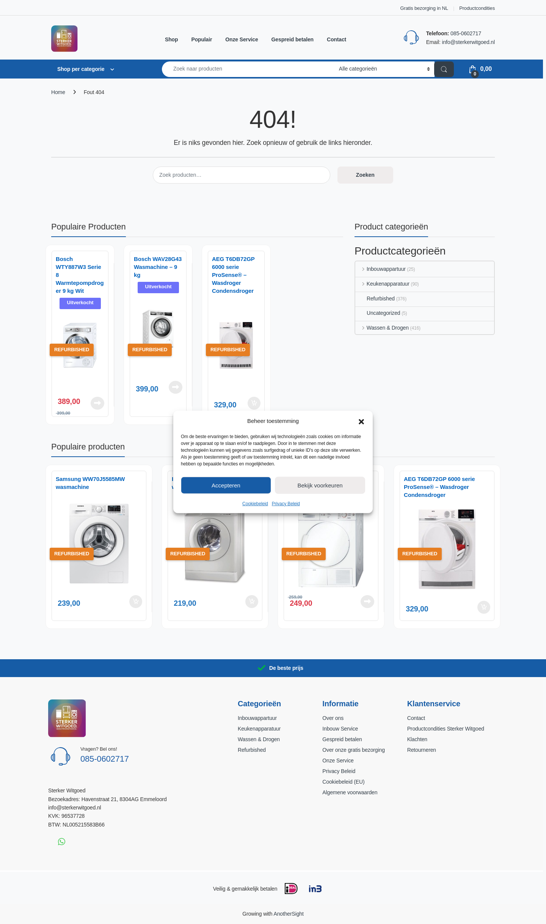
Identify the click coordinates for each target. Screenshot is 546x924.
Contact (336, 39)
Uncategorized (377, 313)
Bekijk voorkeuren (319, 485)
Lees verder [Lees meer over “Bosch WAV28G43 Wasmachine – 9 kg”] (175, 387)
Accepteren (226, 485)
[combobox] (248, 69)
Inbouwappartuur (380, 269)
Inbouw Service (340, 729)
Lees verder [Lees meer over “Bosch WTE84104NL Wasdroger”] (367, 601)
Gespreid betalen (292, 39)
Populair (201, 39)
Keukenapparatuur (382, 284)
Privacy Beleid (286, 503)
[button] (361, 421)
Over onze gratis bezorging (353, 750)
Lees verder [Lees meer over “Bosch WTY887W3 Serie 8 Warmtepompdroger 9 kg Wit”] (97, 403)
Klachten (417, 739)
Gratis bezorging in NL (424, 8)
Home (58, 92)
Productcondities (477, 8)
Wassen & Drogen (382, 328)
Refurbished (375, 298)
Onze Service (241, 39)
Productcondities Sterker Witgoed (445, 729)
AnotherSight (288, 914)
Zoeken (365, 175)
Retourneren (421, 750)
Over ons (333, 718)
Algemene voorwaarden (349, 792)
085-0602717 (465, 33)
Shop (171, 39)
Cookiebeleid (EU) (343, 782)
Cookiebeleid (255, 503)
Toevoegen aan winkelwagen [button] (254, 403)
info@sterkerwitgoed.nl (468, 42)
